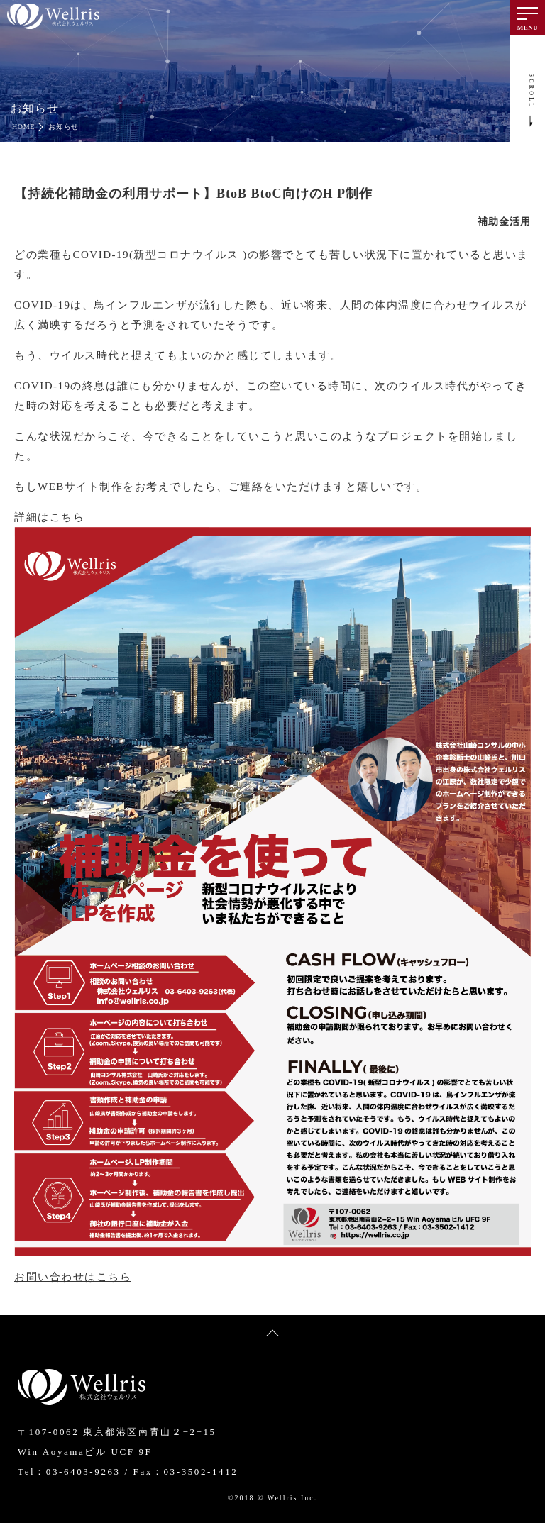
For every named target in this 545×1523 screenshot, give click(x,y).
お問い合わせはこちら (72, 1277)
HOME (23, 127)
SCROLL (531, 91)
